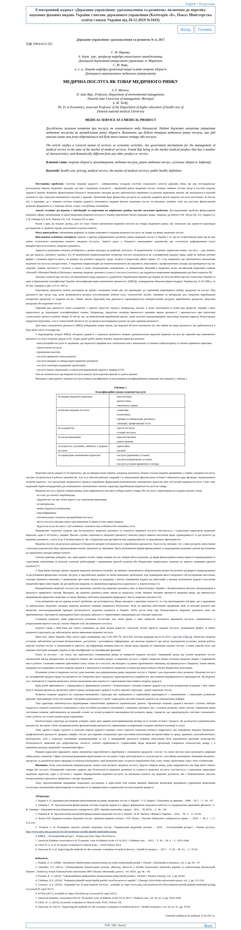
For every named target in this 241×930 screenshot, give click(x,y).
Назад (186, 29)
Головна (205, 29)
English (191, 4)
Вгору (208, 925)
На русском (207, 4)
